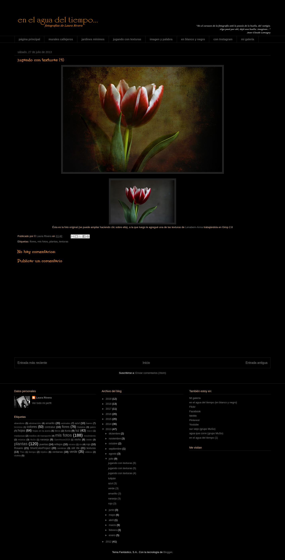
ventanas (57, 451)
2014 (109, 423)
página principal (29, 39)
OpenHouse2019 (62, 440)
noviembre (115, 438)
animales (65, 423)
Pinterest (194, 420)
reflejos (58, 444)
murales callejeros (61, 39)
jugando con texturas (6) (122, 463)
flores (33, 241)
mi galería (247, 39)
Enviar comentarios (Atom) (150, 372)
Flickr (192, 406)
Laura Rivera (44, 397)
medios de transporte (40, 435)
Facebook (195, 411)
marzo (113, 525)
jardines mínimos (93, 39)
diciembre (115, 433)
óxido (89, 439)
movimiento (90, 435)
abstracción (35, 423)
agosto (113, 453)
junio (112, 509)
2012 (109, 541)
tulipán (112, 478)
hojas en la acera (42, 430)
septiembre (115, 448)
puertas (43, 444)
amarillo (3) (114, 493)
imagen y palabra (161, 39)
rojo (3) (112, 503)
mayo (112, 514)
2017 (109, 408)
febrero (113, 530)
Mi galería (195, 398)
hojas (21, 430)
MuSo (33, 440)
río (80, 444)
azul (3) (112, 483)
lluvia (68, 430)
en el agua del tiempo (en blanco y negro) (213, 402)
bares (89, 423)
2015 (109, 418)
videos (88, 452)
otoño (77, 439)
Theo (22, 452)
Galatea (81, 427)
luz (77, 430)
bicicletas (18, 427)
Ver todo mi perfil (42, 403)
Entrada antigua (256, 362)
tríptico (44, 452)
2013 (109, 429)
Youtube (194, 424)
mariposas (19, 435)
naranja (44, 439)
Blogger (167, 552)
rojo (88, 444)
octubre (113, 443)
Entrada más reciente (32, 362)
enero (112, 535)
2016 (109, 413)
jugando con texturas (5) (122, 468)
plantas (53, 241)
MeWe (193, 415)
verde (73, 451)
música (21, 439)
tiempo (32, 452)
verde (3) (113, 488)
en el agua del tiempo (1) (203, 437)
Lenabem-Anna (194, 227)
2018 (109, 403)
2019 (109, 398)
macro (90, 431)
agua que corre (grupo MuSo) (206, 433)
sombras (61, 448)
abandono (19, 423)
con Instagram (222, 39)
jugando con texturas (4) (122, 473)
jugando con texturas (127, 39)
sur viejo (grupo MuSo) (202, 428)
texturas (63, 241)
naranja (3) (114, 498)
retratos (71, 444)
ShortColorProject (40, 448)
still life (75, 448)
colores (32, 426)
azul (77, 423)
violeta (17, 455)
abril (111, 520)
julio (111, 458)
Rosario (18, 448)
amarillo (50, 423)
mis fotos (42, 241)
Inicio (146, 362)
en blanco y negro (193, 39)
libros (58, 430)
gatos (93, 427)
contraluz (50, 426)
